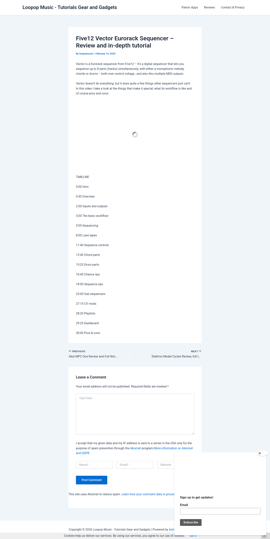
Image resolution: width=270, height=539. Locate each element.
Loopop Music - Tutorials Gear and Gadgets (69, 7)
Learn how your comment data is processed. (151, 494)
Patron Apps (190, 7)
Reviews (209, 7)
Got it (193, 535)
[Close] (264, 453)
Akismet (135, 448)
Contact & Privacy (233, 7)
